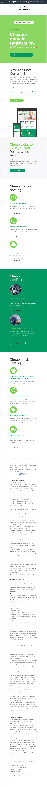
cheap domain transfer (21, 543)
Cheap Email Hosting (26, 463)
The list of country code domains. (22, 95)
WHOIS (33, 461)
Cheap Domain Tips (19, 467)
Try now (16, 100)
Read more (17, 213)
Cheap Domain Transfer (21, 55)
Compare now (18, 310)
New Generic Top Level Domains (22, 461)
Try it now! (17, 170)
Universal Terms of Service (15, 471)
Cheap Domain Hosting (15, 463)
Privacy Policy (29, 469)
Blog (27, 467)
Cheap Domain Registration (15, 458)
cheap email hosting (18, 673)
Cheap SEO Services (23, 465)
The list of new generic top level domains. (24, 92)
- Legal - (34, 469)
